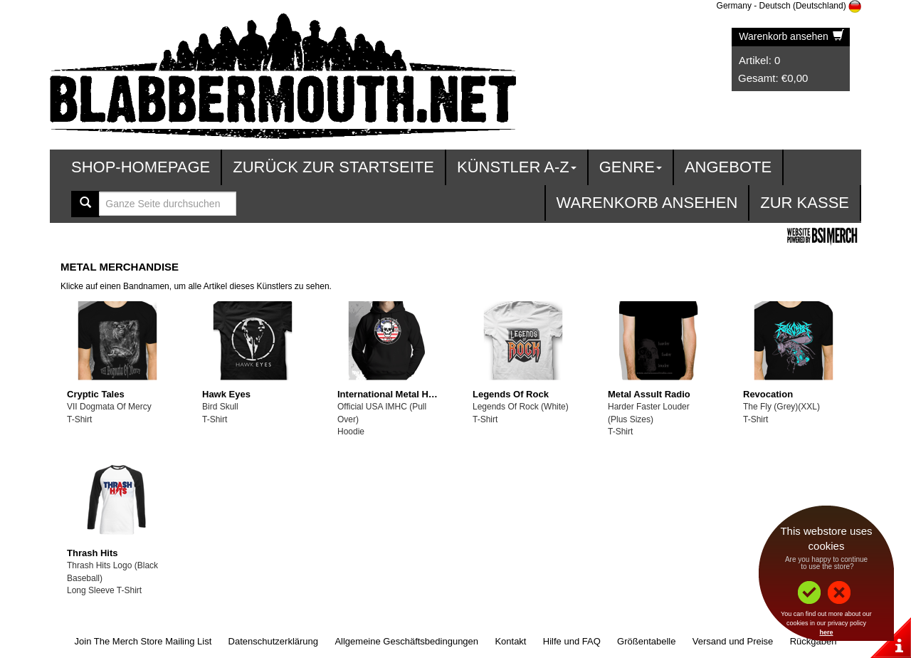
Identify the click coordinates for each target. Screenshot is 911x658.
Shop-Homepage (140, 167)
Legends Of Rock (511, 394)
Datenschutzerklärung (273, 641)
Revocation (768, 394)
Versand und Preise (733, 641)
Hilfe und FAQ (572, 641)
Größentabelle (646, 641)
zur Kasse (804, 203)
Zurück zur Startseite (333, 167)
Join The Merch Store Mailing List (143, 641)
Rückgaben (813, 641)
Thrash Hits (92, 553)
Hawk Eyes (226, 394)
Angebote (728, 167)
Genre (630, 167)
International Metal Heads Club (405, 394)
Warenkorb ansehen (791, 36)
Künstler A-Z (516, 167)
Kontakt (510, 641)
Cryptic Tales (96, 394)
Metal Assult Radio (649, 394)
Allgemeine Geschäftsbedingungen (406, 641)
